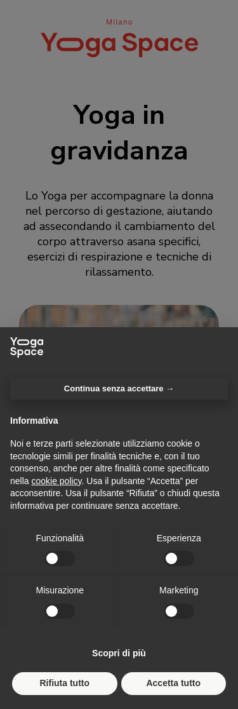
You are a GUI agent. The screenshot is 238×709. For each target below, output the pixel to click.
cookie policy (56, 481)
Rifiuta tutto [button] (64, 683)
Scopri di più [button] (119, 653)
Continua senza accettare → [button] (119, 388)
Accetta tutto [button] (173, 683)
